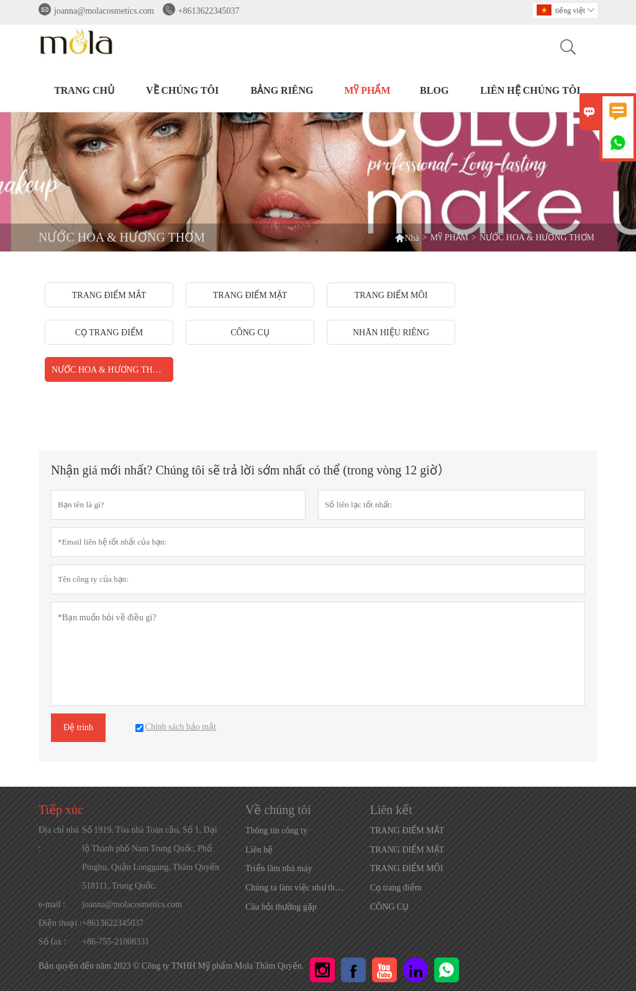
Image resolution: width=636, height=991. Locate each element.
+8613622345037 (209, 11)
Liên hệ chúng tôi (530, 90)
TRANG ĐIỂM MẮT (407, 830)
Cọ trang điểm (396, 887)
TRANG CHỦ (84, 90)
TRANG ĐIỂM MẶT (407, 849)
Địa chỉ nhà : (59, 839)
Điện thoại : (60, 923)
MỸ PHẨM (367, 90)
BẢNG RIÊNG (281, 90)
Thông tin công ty (276, 830)
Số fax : (52, 941)
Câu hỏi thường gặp (281, 907)
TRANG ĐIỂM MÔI (406, 868)
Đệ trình (78, 727)
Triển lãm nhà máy (278, 868)
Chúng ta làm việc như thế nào (296, 887)
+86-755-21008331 (115, 941)
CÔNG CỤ (389, 907)
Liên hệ (259, 849)
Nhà (406, 237)
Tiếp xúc (61, 810)
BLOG (434, 90)
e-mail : (52, 904)
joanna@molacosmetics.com (104, 11)
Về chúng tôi (182, 90)
